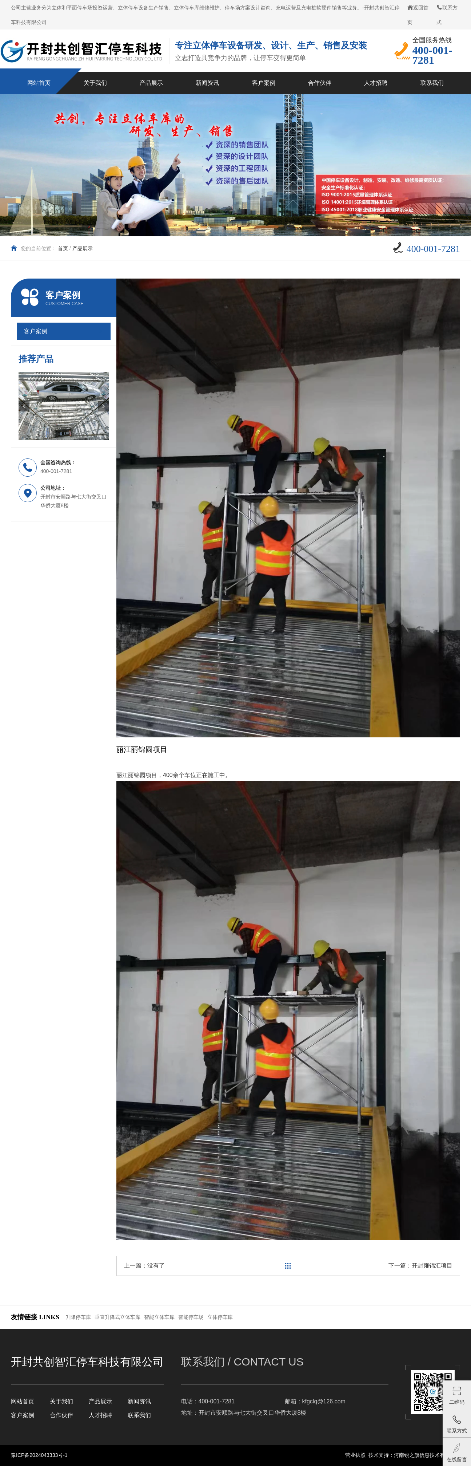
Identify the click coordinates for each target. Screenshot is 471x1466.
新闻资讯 (139, 1401)
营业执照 (355, 1455)
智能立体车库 (159, 1317)
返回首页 (417, 14)
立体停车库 (220, 1317)
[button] (24, 406)
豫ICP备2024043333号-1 (39, 1455)
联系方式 (447, 14)
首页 (63, 248)
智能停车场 (191, 1317)
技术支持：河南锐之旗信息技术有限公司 (414, 1455)
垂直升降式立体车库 (117, 1317)
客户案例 (22, 1415)
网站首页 (22, 1401)
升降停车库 (78, 1317)
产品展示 (82, 248)
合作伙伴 (61, 1415)
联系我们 (139, 1415)
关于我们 (61, 1401)
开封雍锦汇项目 (432, 1265)
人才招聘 (100, 1415)
